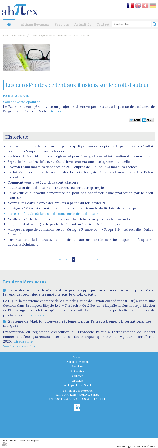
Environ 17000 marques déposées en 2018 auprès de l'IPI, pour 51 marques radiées (72, 167)
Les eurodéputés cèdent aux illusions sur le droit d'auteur (60, 35)
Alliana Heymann (35, 24)
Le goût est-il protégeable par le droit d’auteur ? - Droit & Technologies (64, 224)
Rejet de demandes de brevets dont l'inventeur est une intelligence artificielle (69, 161)
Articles (77, 380)
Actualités (82, 24)
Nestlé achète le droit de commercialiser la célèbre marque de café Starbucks (69, 219)
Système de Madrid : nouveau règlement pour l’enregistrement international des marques (79, 156)
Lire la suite (58, 111)
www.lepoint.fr (28, 102)
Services (62, 24)
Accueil (9, 24)
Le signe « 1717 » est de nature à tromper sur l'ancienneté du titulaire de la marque (73, 208)
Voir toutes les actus (19, 346)
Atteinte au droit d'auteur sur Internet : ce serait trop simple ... (57, 188)
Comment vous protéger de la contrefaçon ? (43, 182)
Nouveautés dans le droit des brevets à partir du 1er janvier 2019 (59, 203)
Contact (102, 24)
